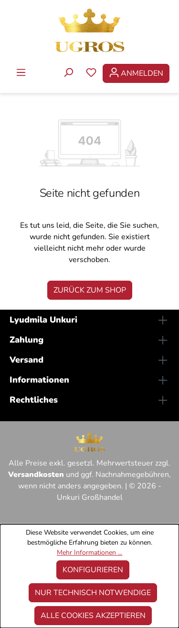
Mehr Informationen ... (89, 552)
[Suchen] (68, 73)
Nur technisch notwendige (93, 592)
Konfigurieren (93, 570)
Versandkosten (36, 474)
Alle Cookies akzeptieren (93, 615)
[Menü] (21, 73)
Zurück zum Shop (89, 290)
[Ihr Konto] (136, 73)
